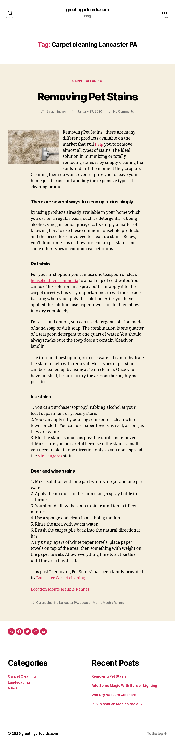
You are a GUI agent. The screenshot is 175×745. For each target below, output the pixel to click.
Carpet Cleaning (87, 81)
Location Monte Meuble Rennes (61, 589)
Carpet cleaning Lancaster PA (57, 603)
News (12, 688)
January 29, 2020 (89, 112)
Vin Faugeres (50, 456)
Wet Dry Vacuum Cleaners (114, 695)
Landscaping (19, 683)
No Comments (124, 112)
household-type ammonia (56, 281)
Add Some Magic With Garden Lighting (124, 686)
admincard (58, 112)
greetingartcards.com (87, 9)
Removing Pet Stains (87, 96)
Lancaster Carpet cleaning (61, 578)
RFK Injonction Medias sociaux (117, 704)
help (99, 145)
